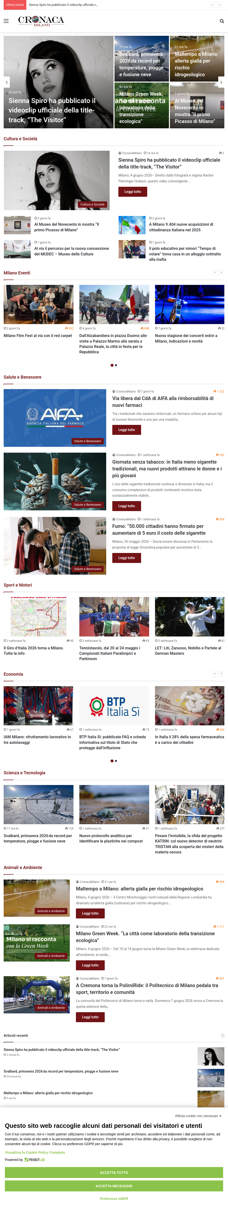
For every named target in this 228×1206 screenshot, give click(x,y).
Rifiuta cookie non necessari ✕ (198, 1116)
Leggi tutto (132, 192)
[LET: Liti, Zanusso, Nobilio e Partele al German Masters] (190, 616)
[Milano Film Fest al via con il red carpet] (38, 304)
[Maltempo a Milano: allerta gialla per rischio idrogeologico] (37, 898)
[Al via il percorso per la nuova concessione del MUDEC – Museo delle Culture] (17, 249)
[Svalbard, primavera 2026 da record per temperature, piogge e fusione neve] (38, 804)
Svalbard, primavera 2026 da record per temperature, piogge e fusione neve (61, 1071)
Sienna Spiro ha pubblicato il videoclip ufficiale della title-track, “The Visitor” (52, 110)
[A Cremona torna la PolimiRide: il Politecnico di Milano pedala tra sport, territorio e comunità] (37, 994)
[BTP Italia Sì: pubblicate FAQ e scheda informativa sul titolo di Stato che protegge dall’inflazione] (114, 705)
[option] (114, 82)
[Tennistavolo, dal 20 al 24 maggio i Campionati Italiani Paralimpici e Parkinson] (114, 616)
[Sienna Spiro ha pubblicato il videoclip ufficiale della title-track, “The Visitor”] (59, 82)
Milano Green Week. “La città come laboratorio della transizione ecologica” (141, 107)
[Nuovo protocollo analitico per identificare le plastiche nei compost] (114, 804)
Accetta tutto (114, 1173)
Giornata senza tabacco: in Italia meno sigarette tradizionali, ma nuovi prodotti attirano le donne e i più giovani (167, 468)
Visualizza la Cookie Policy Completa (35, 1152)
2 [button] (116, 365)
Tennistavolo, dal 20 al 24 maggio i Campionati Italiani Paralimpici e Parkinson (109, 653)
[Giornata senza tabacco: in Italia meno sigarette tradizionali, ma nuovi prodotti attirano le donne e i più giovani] (55, 481)
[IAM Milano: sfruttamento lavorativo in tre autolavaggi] (38, 705)
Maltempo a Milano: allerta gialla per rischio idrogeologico (139, 889)
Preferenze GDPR (114, 1199)
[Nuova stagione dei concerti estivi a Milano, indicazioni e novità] (190, 304)
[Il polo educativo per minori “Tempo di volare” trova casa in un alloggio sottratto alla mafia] (132, 249)
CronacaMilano (132, 153)
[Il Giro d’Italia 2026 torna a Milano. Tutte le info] (38, 616)
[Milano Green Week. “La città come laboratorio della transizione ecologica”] (37, 943)
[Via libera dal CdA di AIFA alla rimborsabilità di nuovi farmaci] (55, 418)
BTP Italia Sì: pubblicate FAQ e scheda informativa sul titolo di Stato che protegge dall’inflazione (112, 742)
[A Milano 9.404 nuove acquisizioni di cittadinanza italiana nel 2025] (132, 225)
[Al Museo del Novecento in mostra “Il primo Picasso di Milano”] (17, 225)
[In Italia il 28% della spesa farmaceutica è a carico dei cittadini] (190, 705)
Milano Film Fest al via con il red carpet (38, 335)
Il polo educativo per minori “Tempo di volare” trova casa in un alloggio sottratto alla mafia (185, 254)
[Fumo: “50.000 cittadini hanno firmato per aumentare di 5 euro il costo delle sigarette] (55, 546)
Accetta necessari (114, 1186)
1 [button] (112, 365)
